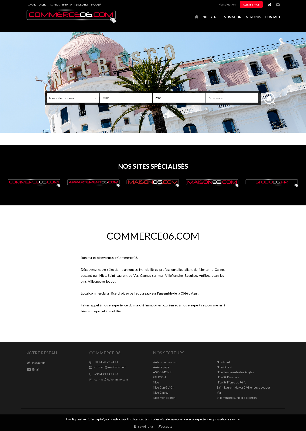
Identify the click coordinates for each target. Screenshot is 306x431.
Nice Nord (223, 362)
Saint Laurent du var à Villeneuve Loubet (243, 387)
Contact (272, 17)
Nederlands (81, 4)
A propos (253, 17)
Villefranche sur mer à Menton (237, 397)
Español (55, 4)
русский (96, 4)
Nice (156, 382)
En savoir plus (144, 426)
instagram (269, 4)
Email (278, 4)
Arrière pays (161, 367)
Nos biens (210, 17)
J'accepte (165, 426)
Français (31, 4)
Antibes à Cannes (165, 362)
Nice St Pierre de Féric (231, 382)
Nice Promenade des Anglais (236, 372)
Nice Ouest (224, 367)
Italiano (67, 4)
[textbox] (133, 97)
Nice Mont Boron (164, 397)
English (43, 4)
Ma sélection (227, 4)
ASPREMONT (162, 372)
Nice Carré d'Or (163, 387)
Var (219, 392)
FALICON (159, 377)
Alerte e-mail (251, 4)
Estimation (231, 17)
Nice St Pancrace (228, 377)
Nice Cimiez (160, 392)
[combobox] (126, 98)
